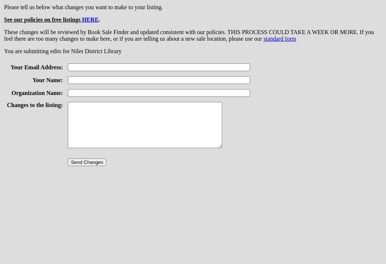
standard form (280, 39)
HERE (90, 19)
